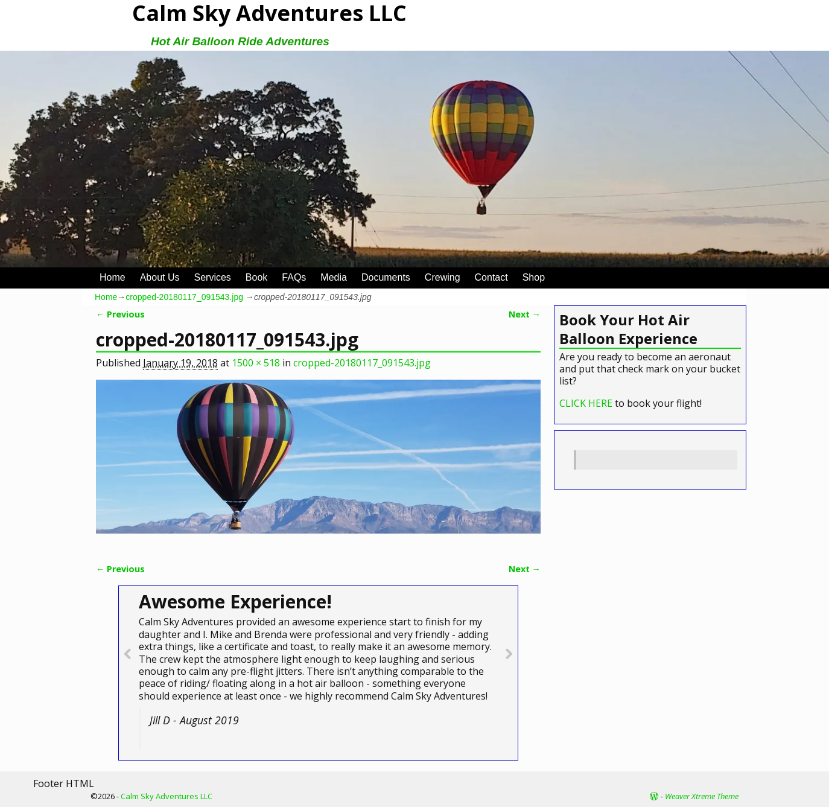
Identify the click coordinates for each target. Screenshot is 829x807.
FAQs (294, 277)
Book (256, 277)
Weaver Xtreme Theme (701, 796)
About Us (160, 277)
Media (333, 277)
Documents (385, 277)
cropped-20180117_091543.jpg (184, 297)
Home (112, 277)
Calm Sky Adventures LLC (166, 796)
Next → (525, 314)
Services (212, 277)
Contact (491, 277)
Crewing (442, 277)
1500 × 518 (256, 362)
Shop (533, 277)
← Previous (120, 314)
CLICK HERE (585, 403)
